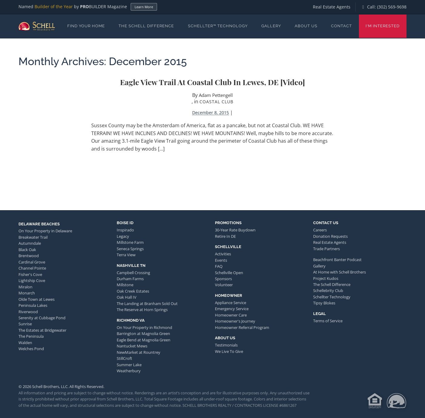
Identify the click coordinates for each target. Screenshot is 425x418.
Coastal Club (216, 101)
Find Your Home (86, 26)
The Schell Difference (146, 26)
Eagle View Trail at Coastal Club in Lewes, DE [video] (212, 82)
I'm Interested (383, 26)
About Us (306, 26)
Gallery (271, 26)
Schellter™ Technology (218, 26)
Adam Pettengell (216, 95)
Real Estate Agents (331, 7)
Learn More (144, 7)
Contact (341, 26)
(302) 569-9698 (392, 7)
